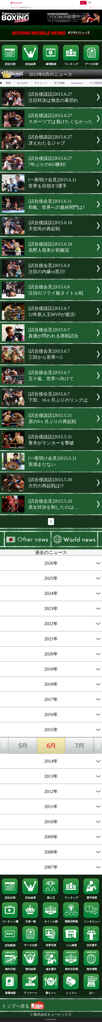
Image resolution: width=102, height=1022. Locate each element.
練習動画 (51, 62)
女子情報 (59, 83)
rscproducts (77, 83)
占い (92, 991)
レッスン (71, 991)
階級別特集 (71, 920)
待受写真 (51, 944)
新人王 (51, 896)
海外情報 (92, 968)
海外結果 (30, 968)
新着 (8, 83)
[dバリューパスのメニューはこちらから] (89, 3)
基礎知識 (10, 991)
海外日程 (10, 968)
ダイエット (41, 83)
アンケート (30, 991)
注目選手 (92, 944)
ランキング (71, 62)
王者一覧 (30, 920)
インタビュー (92, 920)
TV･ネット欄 (10, 920)
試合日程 (10, 62)
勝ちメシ (51, 991)
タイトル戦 (51, 920)
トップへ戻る (23, 1006)
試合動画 (10, 944)
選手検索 (92, 896)
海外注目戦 (71, 968)
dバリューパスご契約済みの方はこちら (21, 7)
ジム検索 (71, 944)
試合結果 (30, 62)
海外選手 (51, 968)
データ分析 (92, 62)
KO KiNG (22, 83)
